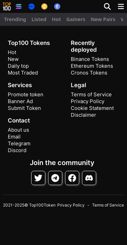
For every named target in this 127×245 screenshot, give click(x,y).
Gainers (75, 19)
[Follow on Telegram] (55, 178)
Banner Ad (20, 101)
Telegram (19, 143)
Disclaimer (83, 115)
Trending (15, 19)
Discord (17, 150)
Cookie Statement (92, 108)
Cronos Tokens (89, 72)
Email (14, 136)
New (13, 59)
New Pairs (103, 19)
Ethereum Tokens (92, 66)
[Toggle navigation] (121, 6)
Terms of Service (91, 94)
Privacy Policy (87, 101)
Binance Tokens (90, 59)
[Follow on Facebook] (72, 178)
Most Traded (23, 72)
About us (18, 130)
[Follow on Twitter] (38, 178)
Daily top (18, 66)
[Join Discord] (89, 178)
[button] (7, 6)
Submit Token (24, 108)
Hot (56, 19)
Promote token (25, 94)
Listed (38, 19)
